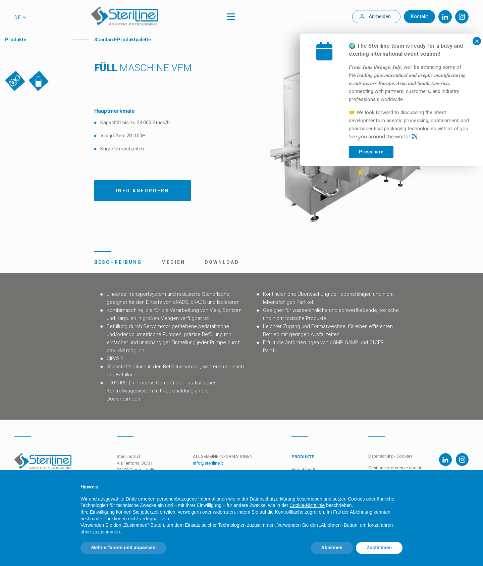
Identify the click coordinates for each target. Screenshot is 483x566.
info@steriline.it (208, 463)
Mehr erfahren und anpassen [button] (123, 547)
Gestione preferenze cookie (395, 467)
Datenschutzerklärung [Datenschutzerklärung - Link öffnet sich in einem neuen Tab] (272, 499)
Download (222, 262)
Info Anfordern (142, 190)
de (17, 17)
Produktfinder (304, 469)
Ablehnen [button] (332, 547)
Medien (173, 262)
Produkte (15, 39)
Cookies (404, 456)
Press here (412, 151)
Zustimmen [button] (379, 547)
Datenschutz (380, 456)
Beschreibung (118, 262)
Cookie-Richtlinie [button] (307, 505)
